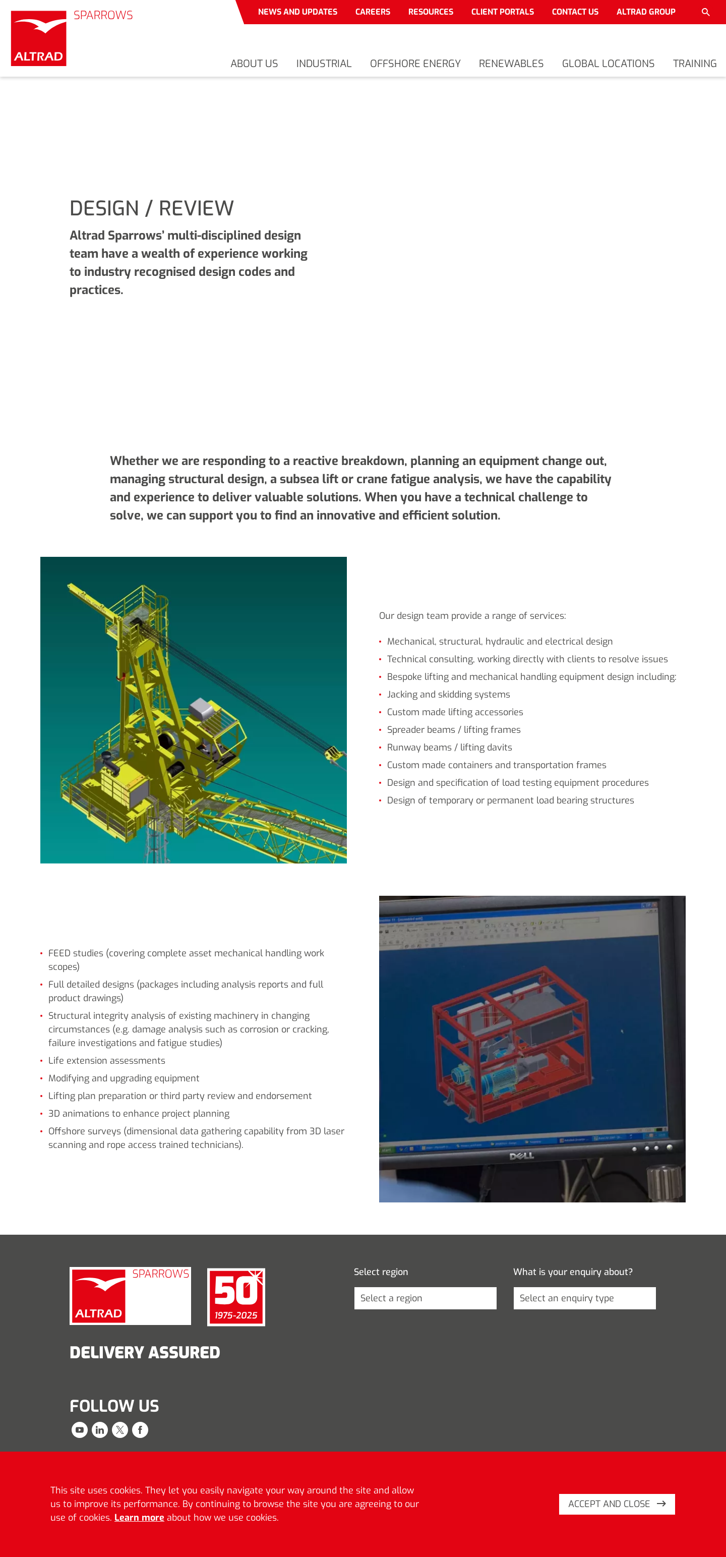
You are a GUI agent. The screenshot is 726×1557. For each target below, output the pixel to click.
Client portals (502, 12)
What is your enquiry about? (573, 1272)
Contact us (575, 12)
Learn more (139, 1518)
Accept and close (617, 1504)
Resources (430, 12)
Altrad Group (646, 12)
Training (695, 64)
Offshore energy (415, 64)
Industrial (324, 64)
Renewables (511, 64)
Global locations (608, 64)
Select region (381, 1272)
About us (254, 64)
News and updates (297, 12)
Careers (372, 12)
